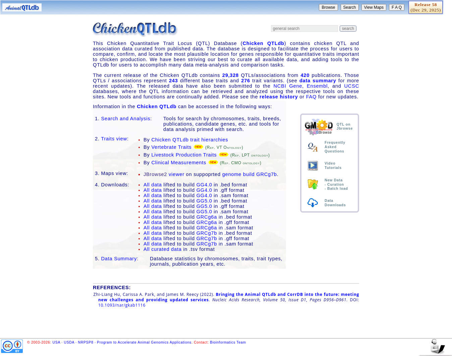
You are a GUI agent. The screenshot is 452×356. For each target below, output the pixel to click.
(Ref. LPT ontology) (250, 155)
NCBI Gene (288, 86)
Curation (335, 184)
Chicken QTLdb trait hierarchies (189, 139)
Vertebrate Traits (171, 147)
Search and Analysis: (126, 118)
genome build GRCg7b (249, 174)
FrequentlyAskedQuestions (335, 146)
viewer (164, 174)
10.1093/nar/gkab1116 (122, 305)
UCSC (351, 86)
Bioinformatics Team (228, 342)
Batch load (337, 188)
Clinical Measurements (178, 162)
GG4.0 (204, 184)
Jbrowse (345, 128)
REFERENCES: (112, 287)
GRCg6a (206, 217)
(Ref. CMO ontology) (241, 163)
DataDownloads (335, 202)
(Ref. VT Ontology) (224, 147)
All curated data (163, 249)
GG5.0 (204, 201)
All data (153, 184)
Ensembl (317, 86)
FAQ (311, 96)
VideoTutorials (333, 165)
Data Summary (119, 258)
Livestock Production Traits (184, 155)
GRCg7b (206, 233)
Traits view (114, 138)
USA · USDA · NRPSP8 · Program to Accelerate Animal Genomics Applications (122, 342)
